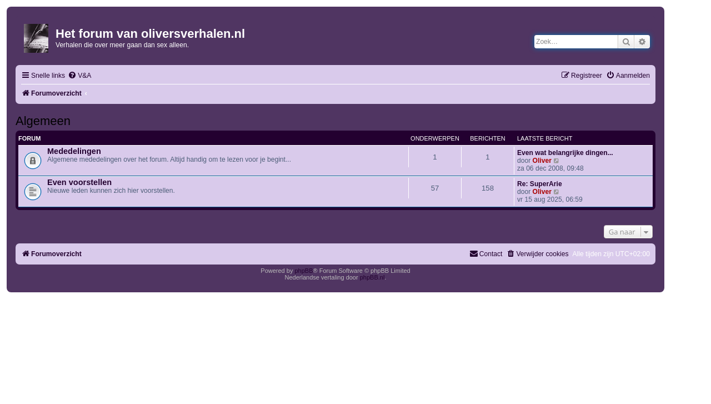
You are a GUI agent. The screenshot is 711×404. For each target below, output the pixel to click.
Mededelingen (74, 151)
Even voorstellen (79, 182)
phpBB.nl (372, 277)
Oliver (542, 160)
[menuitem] (79, 75)
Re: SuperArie (539, 184)
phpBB (303, 270)
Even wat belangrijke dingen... (565, 153)
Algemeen (43, 121)
